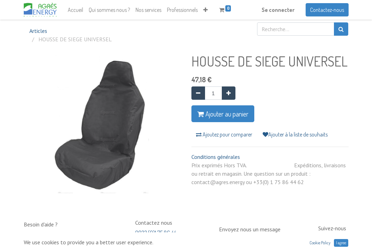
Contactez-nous (327, 9)
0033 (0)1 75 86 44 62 (155, 236)
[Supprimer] (198, 93)
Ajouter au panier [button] (222, 113)
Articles (38, 30)
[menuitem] (75, 10)
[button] (205, 10)
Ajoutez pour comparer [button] (224, 134)
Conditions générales (215, 156)
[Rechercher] (341, 29)
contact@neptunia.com (244, 239)
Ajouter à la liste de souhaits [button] (295, 134)
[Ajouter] (228, 93)
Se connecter (278, 9)
